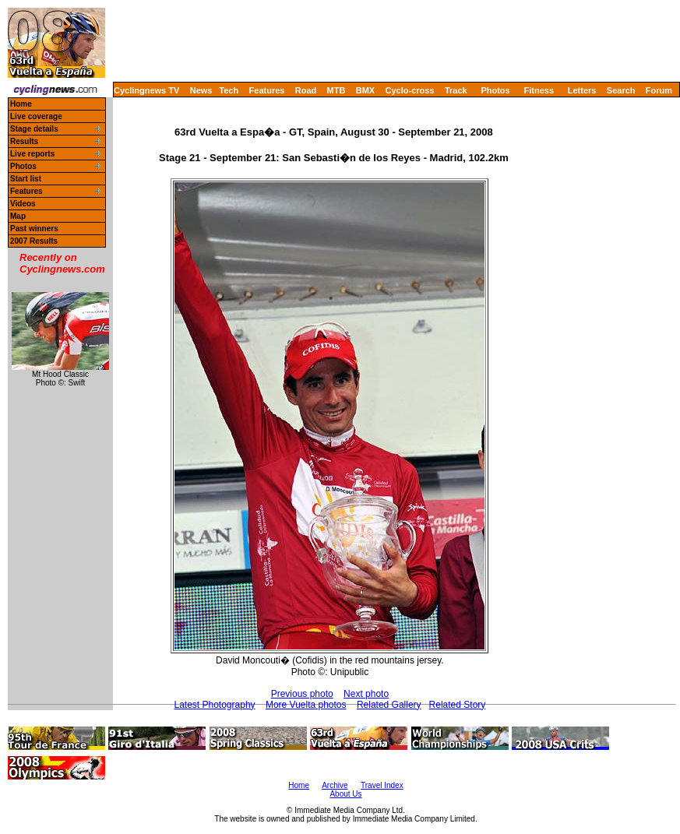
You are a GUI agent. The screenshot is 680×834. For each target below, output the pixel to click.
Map (18, 216)
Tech (228, 90)
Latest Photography (214, 704)
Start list (25, 178)
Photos (495, 90)
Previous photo (302, 693)
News (201, 90)
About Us (345, 794)
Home (21, 104)
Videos (23, 203)
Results (24, 141)
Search (621, 90)
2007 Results (34, 241)
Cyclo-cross (410, 90)
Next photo (366, 693)
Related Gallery (389, 704)
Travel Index (382, 785)
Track (456, 90)
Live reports (32, 154)
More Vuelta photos (306, 704)
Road (306, 90)
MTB (336, 90)
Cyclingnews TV (146, 90)
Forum (659, 90)
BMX (365, 90)
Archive (334, 785)
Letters (582, 90)
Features (267, 90)
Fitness (538, 90)
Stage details (34, 129)
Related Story (457, 704)
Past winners (34, 228)
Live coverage (36, 116)
